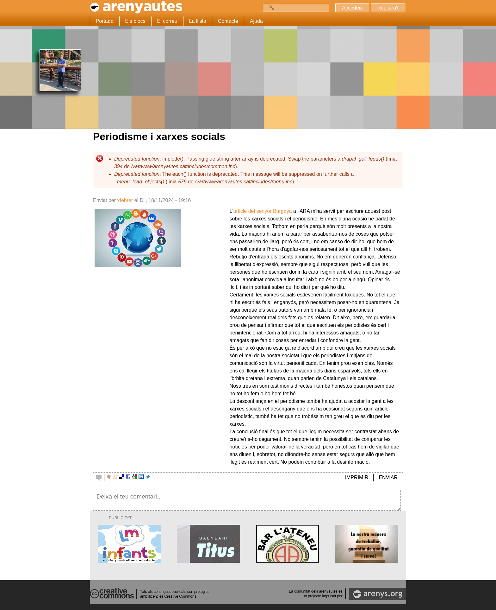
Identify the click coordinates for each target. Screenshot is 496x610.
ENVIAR (388, 477)
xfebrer (125, 200)
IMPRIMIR (357, 477)
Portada (105, 21)
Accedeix (352, 7)
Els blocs (135, 21)
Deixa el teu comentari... (247, 500)
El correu (167, 21)
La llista (197, 21)
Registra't (387, 7)
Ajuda (256, 21)
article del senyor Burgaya (262, 211)
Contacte (228, 21)
